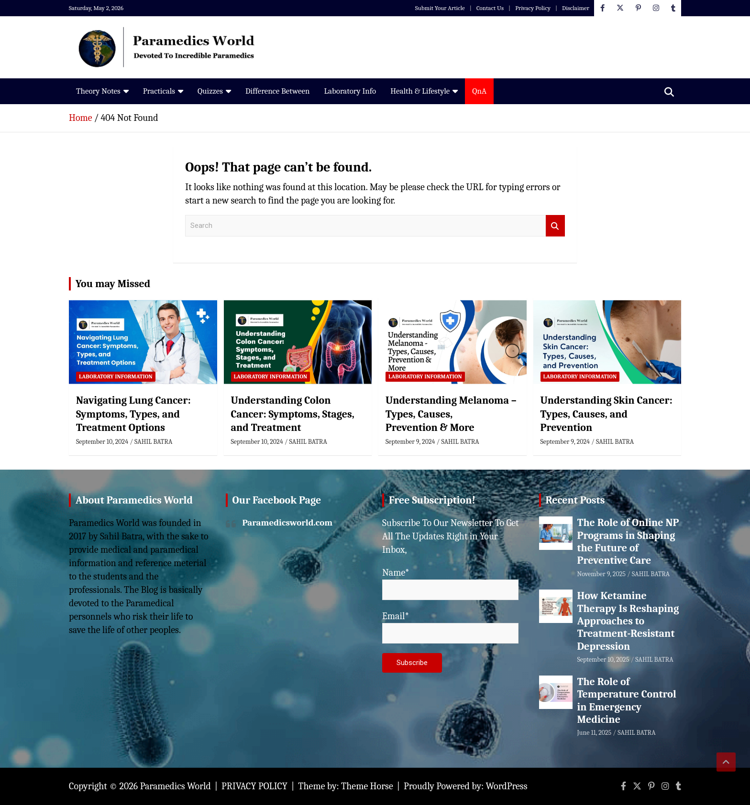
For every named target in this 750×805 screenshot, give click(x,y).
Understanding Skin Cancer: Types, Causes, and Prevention (606, 414)
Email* (450, 627)
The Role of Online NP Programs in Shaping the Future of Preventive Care (628, 541)
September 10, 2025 (603, 659)
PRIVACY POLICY (254, 786)
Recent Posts (575, 500)
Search (555, 225)
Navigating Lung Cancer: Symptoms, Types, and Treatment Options (133, 414)
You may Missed (113, 284)
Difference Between (277, 91)
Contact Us (490, 7)
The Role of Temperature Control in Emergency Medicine (626, 701)
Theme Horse (367, 786)
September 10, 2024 (102, 442)
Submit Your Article (440, 7)
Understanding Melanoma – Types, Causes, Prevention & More (451, 414)
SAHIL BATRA (153, 442)
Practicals (159, 91)
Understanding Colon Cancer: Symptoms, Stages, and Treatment (292, 414)
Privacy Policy (533, 7)
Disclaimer (575, 7)
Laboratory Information (116, 376)
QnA (479, 91)
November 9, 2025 (601, 574)
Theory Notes (98, 91)
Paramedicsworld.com (288, 522)
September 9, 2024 (410, 442)
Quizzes (210, 91)
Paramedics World (175, 786)
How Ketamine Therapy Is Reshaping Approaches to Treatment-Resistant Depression (628, 621)
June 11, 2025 (594, 733)
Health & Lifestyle (420, 91)
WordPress (507, 786)
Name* (450, 583)
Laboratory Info (350, 91)
